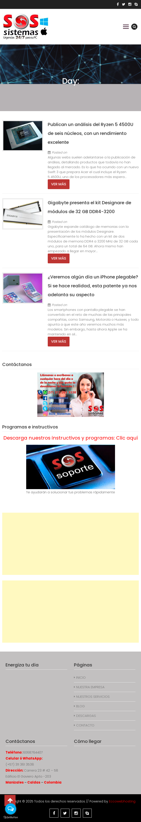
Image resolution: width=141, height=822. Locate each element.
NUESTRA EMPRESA (90, 687)
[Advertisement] (70, 544)
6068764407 (33, 752)
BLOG (80, 706)
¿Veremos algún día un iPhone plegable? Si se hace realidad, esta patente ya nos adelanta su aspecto (93, 286)
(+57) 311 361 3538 (20, 764)
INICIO (81, 677)
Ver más (58, 184)
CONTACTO (85, 725)
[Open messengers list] (10, 808)
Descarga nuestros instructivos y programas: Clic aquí (70, 437)
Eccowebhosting (122, 801)
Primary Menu (126, 26)
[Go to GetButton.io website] (11, 817)
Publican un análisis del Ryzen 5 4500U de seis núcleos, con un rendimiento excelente (90, 133)
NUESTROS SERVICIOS (93, 696)
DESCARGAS (86, 715)
